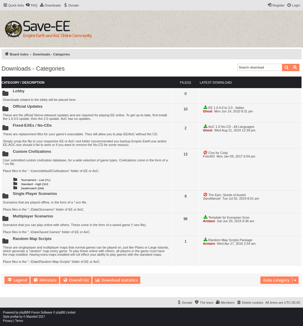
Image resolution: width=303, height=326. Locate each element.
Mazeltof (32, 316)
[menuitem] (31, 5)
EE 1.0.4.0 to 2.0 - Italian (223, 107)
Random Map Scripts (32, 238)
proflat (14, 316)
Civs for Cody (215, 152)
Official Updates (27, 106)
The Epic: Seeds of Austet (224, 195)
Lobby (19, 91)
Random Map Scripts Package (227, 240)
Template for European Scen (226, 217)
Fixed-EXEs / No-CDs (32, 125)
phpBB (24, 312)
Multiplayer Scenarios (33, 216)
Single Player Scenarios (35, 193)
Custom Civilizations (32, 151)
